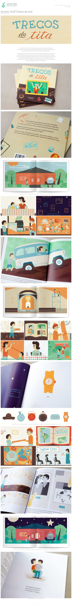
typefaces (65, 5)
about (69, 5)
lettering (61, 5)
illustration (56, 5)
